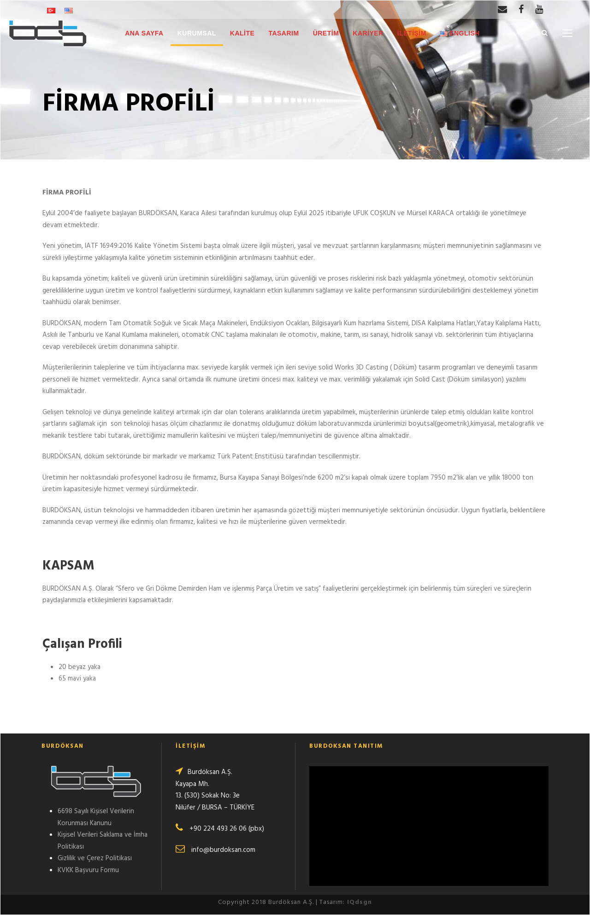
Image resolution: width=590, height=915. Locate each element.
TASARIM (283, 33)
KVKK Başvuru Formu (88, 870)
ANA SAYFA (144, 33)
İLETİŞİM (411, 33)
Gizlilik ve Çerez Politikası (95, 858)
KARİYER (368, 33)
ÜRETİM (326, 33)
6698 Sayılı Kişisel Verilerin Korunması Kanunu (96, 817)
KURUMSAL (196, 33)
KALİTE (242, 33)
